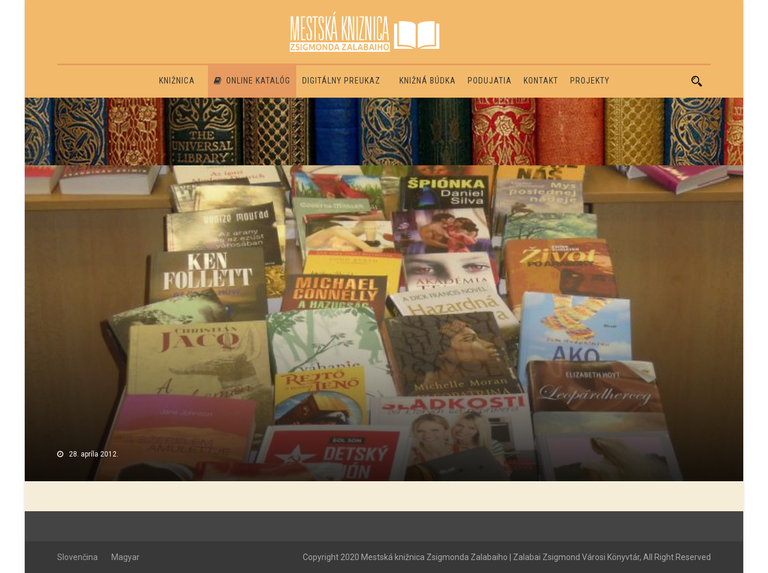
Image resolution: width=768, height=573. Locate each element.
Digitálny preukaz (341, 80)
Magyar (125, 557)
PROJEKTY (590, 80)
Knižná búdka (427, 80)
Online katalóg (252, 80)
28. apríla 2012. (93, 454)
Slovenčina (77, 557)
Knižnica (177, 80)
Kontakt (541, 80)
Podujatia (490, 80)
